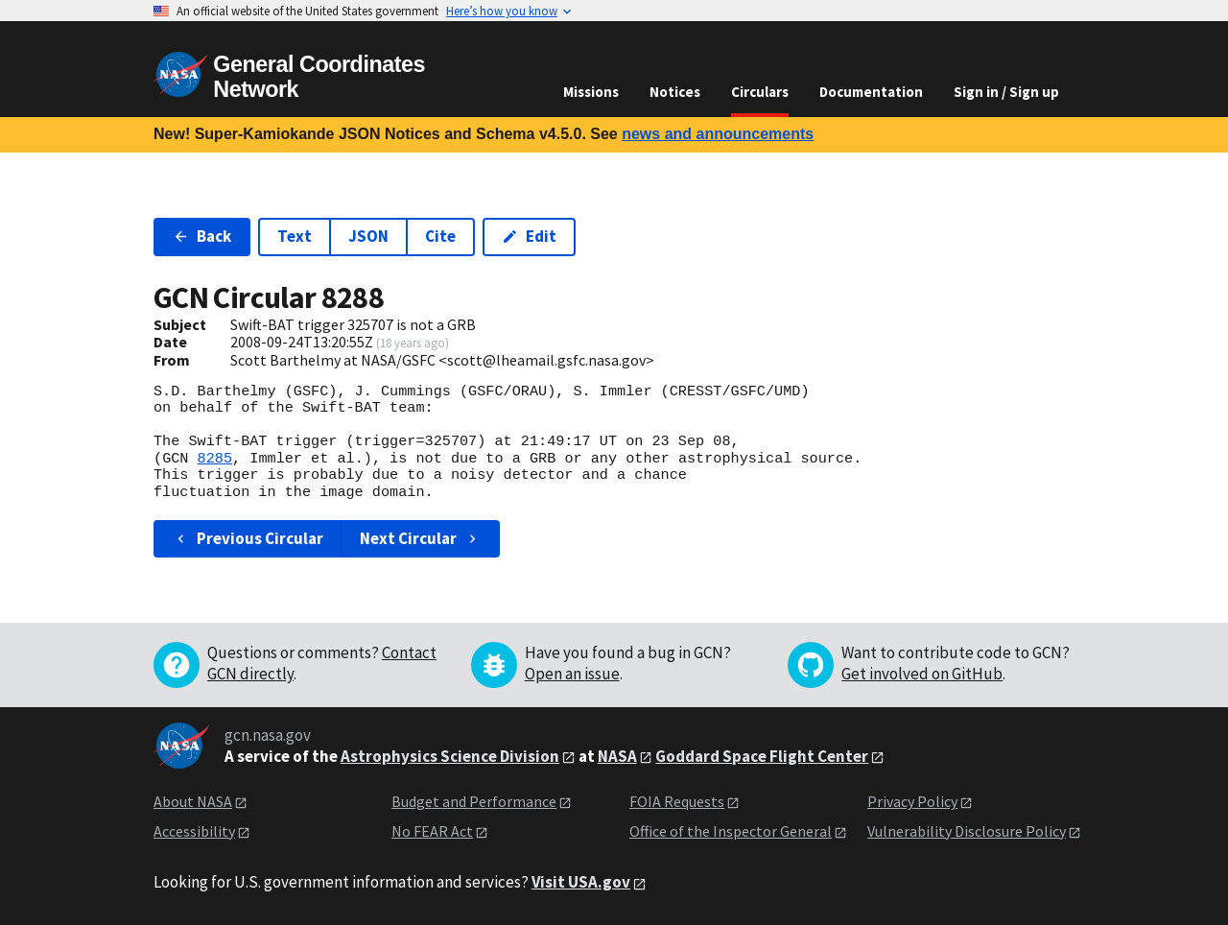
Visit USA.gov (580, 881)
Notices (674, 92)
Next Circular (420, 538)
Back (202, 236)
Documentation (871, 92)
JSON (368, 236)
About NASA (193, 801)
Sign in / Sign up (1006, 92)
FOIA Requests (676, 801)
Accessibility (194, 831)
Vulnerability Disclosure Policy (966, 831)
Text (294, 236)
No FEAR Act (432, 831)
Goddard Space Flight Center (761, 756)
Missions (591, 92)
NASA (617, 756)
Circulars (760, 92)
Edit (529, 236)
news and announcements (718, 134)
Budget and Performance (473, 801)
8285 (215, 458)
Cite (440, 236)
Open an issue (572, 673)
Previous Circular (248, 538)
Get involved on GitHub (922, 673)
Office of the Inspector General (730, 831)
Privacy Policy (912, 801)
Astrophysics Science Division (450, 756)
